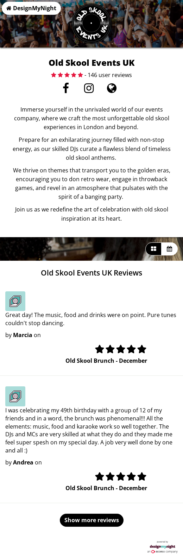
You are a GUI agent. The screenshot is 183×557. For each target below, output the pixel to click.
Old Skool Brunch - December (106, 361)
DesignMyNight (31, 8)
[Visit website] (112, 90)
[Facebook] (66, 90)
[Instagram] (89, 90)
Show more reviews (91, 520)
